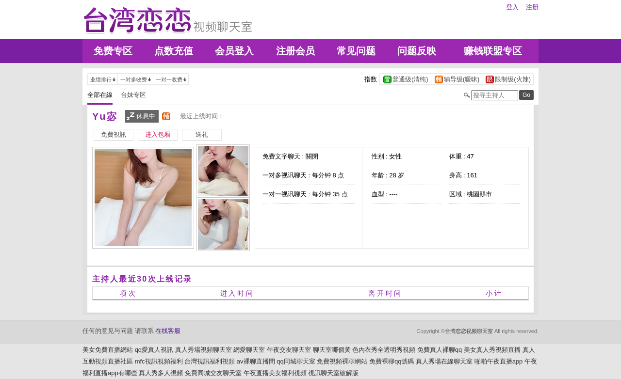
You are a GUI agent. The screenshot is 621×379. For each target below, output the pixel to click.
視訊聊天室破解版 (333, 373)
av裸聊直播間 (256, 361)
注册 (532, 7)
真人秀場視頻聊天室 (203, 349)
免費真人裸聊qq (439, 349)
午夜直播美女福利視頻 (275, 373)
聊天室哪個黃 (332, 349)
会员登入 (234, 51)
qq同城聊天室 (296, 361)
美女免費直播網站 (107, 349)
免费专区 (113, 51)
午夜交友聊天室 (289, 349)
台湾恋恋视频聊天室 (469, 331)
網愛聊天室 (249, 349)
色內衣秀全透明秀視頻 (383, 349)
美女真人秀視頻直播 (492, 349)
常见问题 (356, 51)
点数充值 (173, 51)
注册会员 (295, 51)
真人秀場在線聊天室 (444, 361)
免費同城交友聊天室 (213, 373)
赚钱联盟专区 (493, 51)
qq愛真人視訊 (154, 349)
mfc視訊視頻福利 (159, 361)
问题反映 (416, 51)
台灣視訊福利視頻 (209, 361)
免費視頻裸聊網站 (342, 361)
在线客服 (167, 330)
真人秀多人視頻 (161, 373)
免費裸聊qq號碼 (391, 361)
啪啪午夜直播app (498, 361)
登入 (512, 7)
